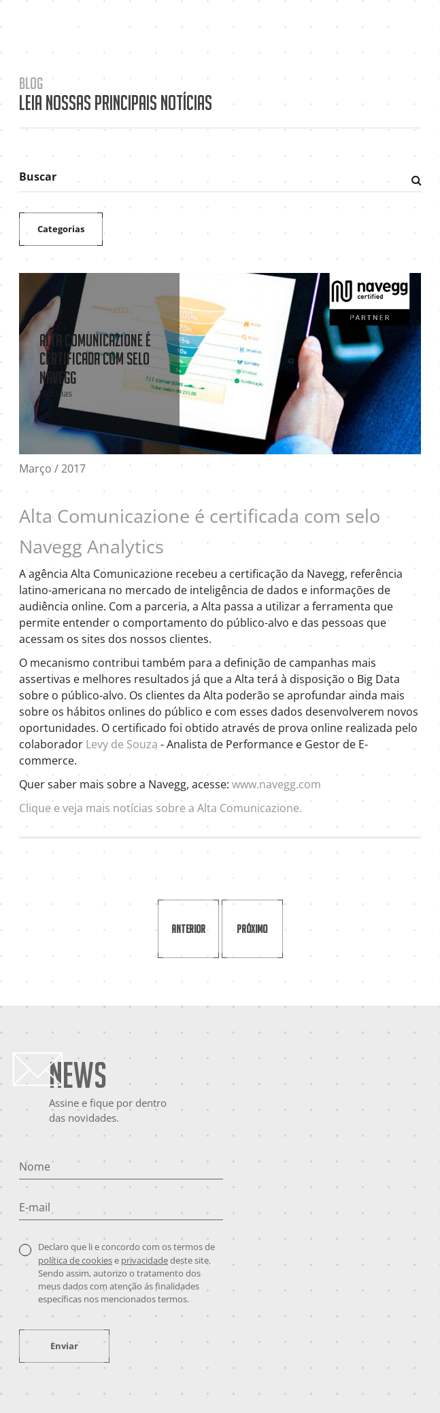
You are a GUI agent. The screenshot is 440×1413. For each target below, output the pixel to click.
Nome (34, 1166)
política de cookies (75, 1260)
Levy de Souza (122, 744)
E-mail (34, 1207)
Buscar (37, 176)
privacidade (144, 1260)
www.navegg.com (276, 784)
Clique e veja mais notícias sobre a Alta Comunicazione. (160, 808)
